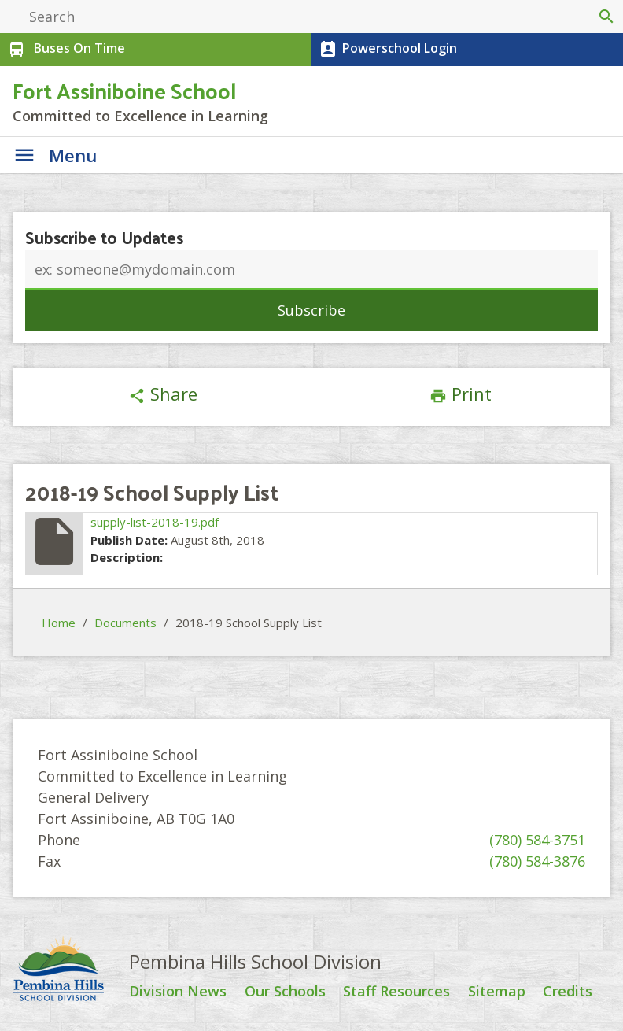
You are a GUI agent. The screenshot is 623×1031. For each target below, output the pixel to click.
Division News (178, 992)
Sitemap (496, 992)
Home (59, 622)
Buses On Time (65, 49)
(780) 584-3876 (537, 861)
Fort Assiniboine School (124, 90)
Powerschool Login (386, 49)
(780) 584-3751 (537, 839)
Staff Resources (396, 992)
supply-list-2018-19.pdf (154, 522)
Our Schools (285, 992)
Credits (567, 992)
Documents (125, 622)
